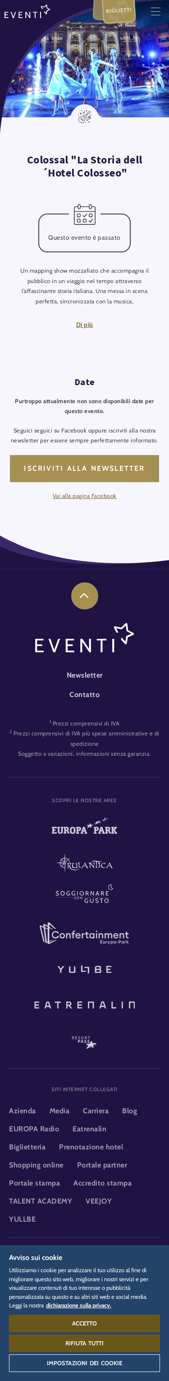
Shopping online (36, 1165)
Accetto (84, 1323)
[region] (84, 1313)
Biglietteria (27, 1147)
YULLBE (22, 1219)
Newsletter (85, 675)
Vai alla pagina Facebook (85, 496)
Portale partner (102, 1165)
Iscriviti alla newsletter (84, 468)
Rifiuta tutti (84, 1343)
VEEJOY (99, 1201)
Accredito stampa (102, 1183)
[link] (84, 595)
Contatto (84, 694)
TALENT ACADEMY (40, 1201)
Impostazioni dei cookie (85, 1363)
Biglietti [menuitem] (119, 10)
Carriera (96, 1111)
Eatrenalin (89, 1129)
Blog (129, 1111)
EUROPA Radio (34, 1129)
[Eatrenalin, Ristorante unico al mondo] (84, 1004)
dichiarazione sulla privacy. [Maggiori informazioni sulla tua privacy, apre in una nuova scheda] (78, 1305)
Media (60, 1111)
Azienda (22, 1111)
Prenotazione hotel (91, 1147)
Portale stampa (34, 1183)
